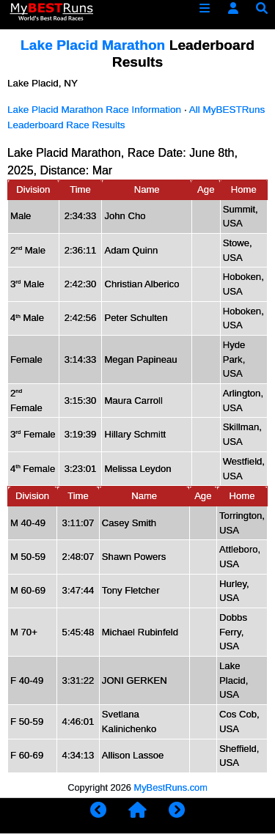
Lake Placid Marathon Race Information (94, 109)
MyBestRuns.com (171, 787)
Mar (102, 170)
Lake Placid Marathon (95, 45)
